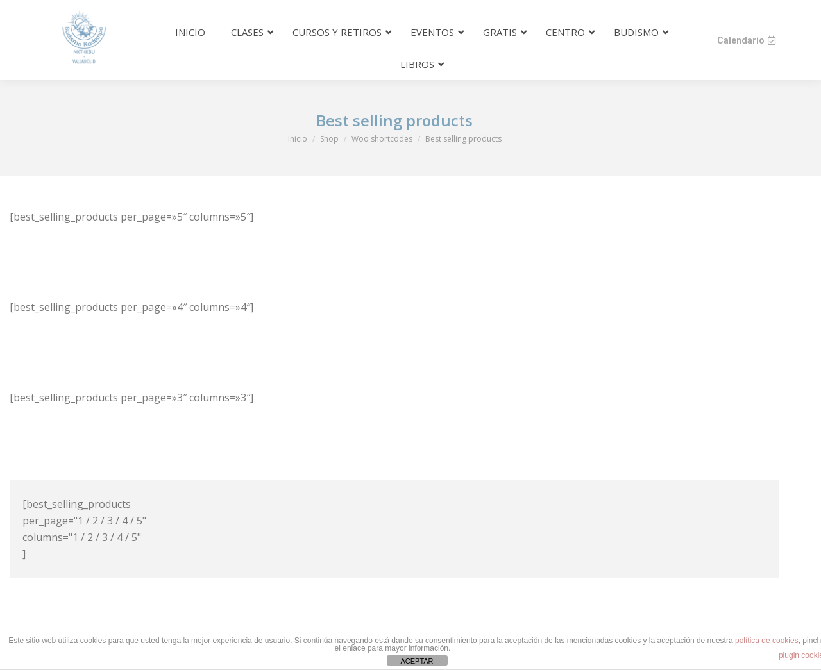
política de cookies (767, 640)
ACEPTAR (416, 661)
